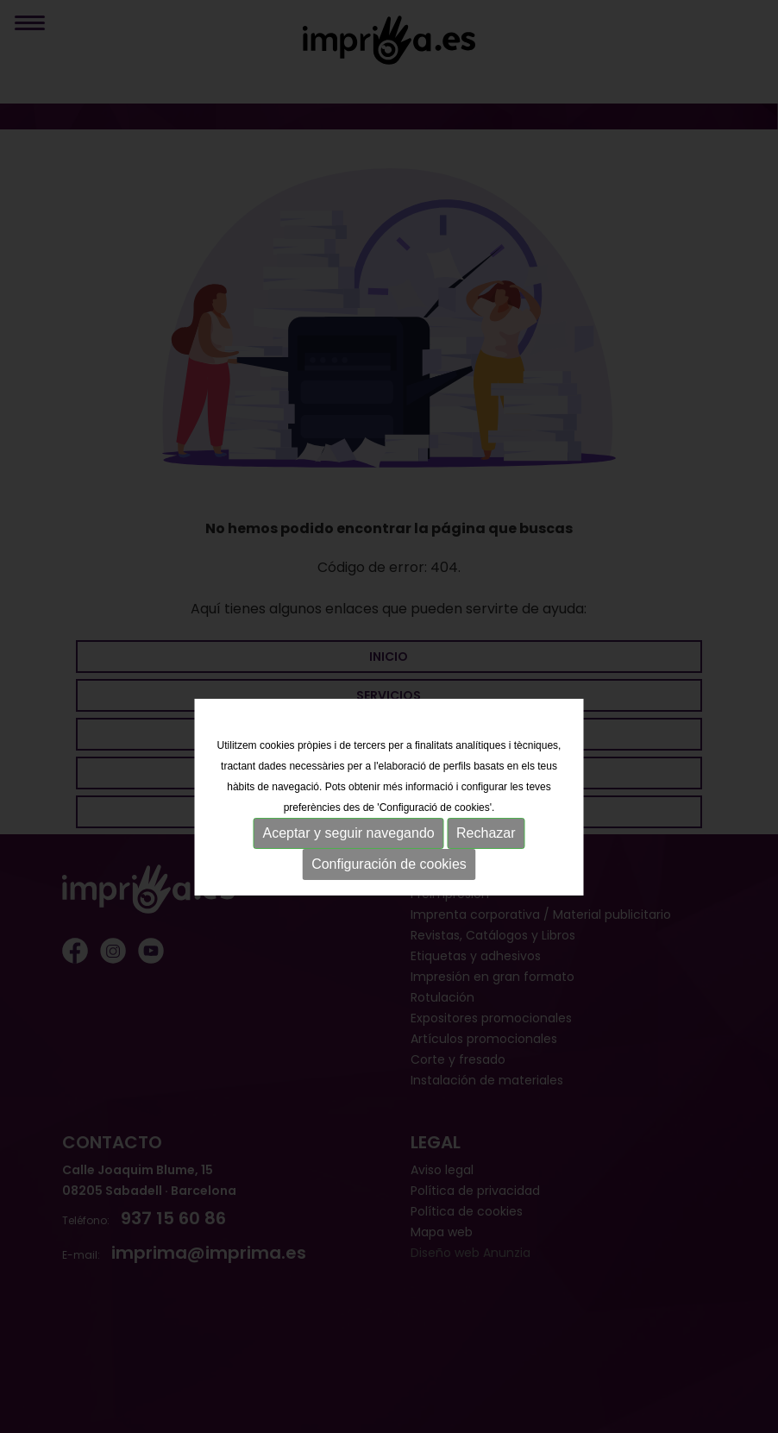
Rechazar (485, 849)
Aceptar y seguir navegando (348, 849)
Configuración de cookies (389, 880)
